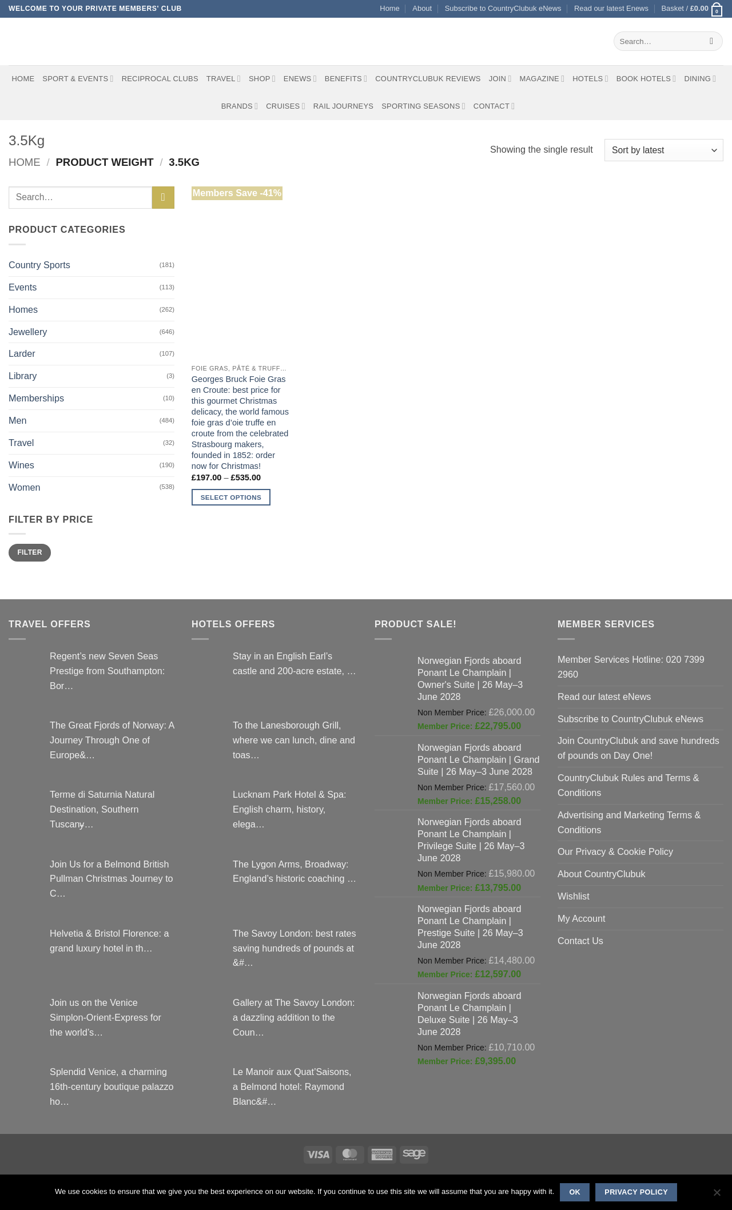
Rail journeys (343, 106)
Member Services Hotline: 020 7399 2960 (631, 666)
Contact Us (580, 941)
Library (23, 376)
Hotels (590, 78)
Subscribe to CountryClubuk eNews (503, 8)
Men (17, 420)
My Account (582, 918)
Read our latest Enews (611, 8)
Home (389, 8)
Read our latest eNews (604, 696)
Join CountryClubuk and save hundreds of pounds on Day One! (638, 748)
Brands (239, 106)
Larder (22, 353)
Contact (494, 106)
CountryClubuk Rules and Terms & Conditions (628, 785)
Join (500, 78)
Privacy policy (636, 1192)
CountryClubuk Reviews (427, 78)
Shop (262, 78)
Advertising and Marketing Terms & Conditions (629, 822)
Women (24, 487)
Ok (574, 1192)
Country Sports (39, 265)
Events (23, 287)
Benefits (346, 78)
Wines (21, 465)
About (422, 8)
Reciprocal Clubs (160, 78)
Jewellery (28, 332)
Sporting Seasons (423, 106)
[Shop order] (663, 150)
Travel (223, 78)
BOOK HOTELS (646, 78)
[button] (692, 9)
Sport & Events (77, 78)
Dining (700, 78)
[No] (716, 1196)
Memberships (36, 398)
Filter (29, 552)
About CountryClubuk (602, 874)
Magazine (541, 78)
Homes (23, 309)
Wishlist (574, 896)
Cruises (285, 106)
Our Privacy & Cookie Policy (615, 851)
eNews (300, 78)
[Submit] (711, 41)
